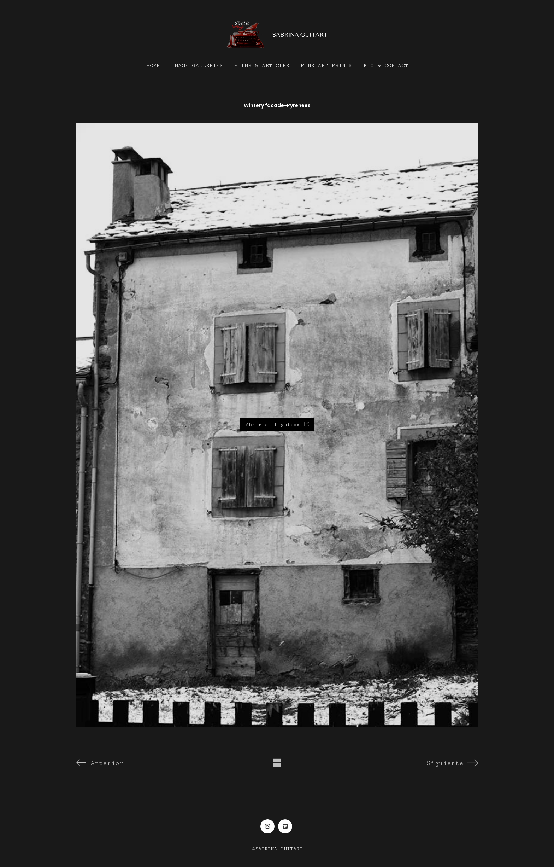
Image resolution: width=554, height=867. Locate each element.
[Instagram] (267, 826)
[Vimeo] (285, 826)
